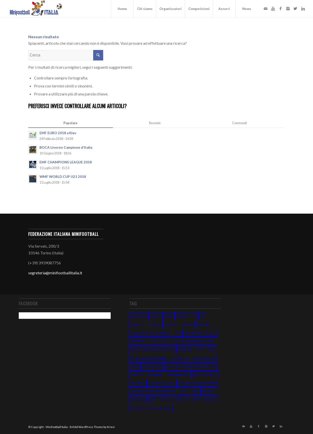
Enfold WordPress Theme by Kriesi (92, 427)
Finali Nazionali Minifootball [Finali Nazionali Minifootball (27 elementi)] (149, 358)
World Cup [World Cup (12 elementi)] (211, 399)
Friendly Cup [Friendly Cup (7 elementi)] (179, 358)
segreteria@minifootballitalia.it (55, 272)
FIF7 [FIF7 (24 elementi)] (199, 349)
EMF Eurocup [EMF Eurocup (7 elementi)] (158, 341)
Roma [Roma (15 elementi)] (195, 391)
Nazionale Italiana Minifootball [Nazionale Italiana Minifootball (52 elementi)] (198, 383)
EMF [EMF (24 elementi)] (177, 333)
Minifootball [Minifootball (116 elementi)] (155, 374)
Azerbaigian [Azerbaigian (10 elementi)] (139, 316)
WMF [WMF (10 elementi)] (195, 399)
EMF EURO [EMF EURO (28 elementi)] (138, 341)
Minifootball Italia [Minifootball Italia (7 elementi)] (178, 374)
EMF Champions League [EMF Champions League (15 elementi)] (200, 333)
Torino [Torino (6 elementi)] (165, 399)
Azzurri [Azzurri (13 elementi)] (156, 316)
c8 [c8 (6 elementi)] (202, 316)
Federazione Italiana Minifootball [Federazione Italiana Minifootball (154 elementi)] (153, 349)
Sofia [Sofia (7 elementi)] (153, 399)
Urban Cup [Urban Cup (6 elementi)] (181, 399)
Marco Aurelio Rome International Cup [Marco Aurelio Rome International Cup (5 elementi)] (190, 366)
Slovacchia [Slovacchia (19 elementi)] (138, 399)
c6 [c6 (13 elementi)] (194, 316)
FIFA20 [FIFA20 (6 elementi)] (211, 349)
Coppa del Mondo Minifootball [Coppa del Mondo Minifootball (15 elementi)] (151, 333)
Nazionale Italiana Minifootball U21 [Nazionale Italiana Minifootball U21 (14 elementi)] (154, 391)
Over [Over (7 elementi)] (183, 391)
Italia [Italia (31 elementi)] (135, 366)
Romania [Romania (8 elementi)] (209, 391)
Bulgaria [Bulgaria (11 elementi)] (182, 316)
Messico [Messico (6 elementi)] (137, 374)
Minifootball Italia (57, 427)
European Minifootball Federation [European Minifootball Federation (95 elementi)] (193, 341)
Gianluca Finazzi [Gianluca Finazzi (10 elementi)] (203, 358)
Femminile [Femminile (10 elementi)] (185, 349)
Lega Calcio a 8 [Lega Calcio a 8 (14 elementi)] (152, 366)
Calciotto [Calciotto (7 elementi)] (204, 324)
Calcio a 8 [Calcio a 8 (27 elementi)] (187, 324)
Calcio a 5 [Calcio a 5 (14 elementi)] (138, 324)
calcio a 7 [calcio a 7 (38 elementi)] (171, 324)
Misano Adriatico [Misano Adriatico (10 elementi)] (205, 374)
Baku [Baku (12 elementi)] (169, 316)
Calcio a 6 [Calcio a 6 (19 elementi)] (154, 324)
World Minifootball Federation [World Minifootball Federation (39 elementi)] (151, 408)
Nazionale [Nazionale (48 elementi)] (138, 383)
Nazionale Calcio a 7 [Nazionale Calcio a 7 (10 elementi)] (161, 383)
